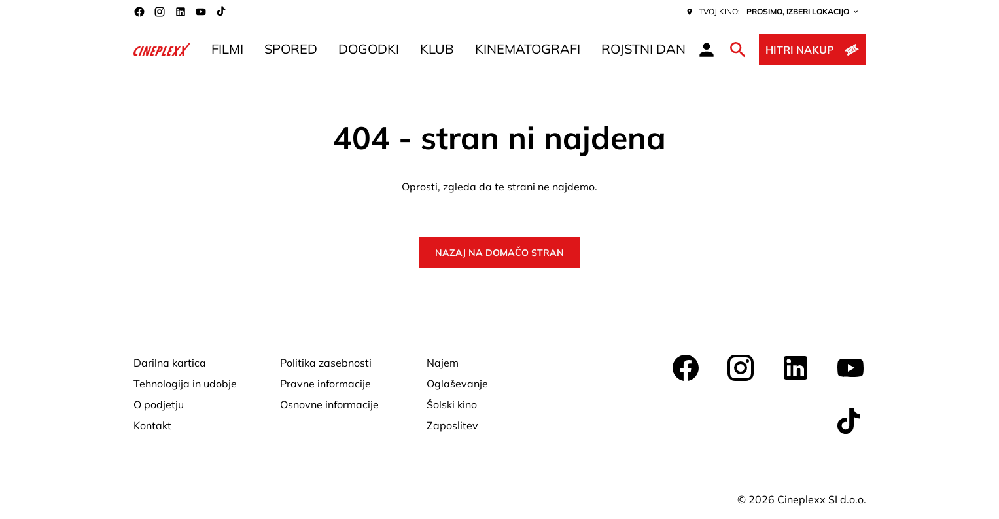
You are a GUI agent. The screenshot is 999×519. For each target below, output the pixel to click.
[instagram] (160, 12)
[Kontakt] (152, 425)
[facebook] (139, 12)
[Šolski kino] (452, 404)
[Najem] (443, 362)
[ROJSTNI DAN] (643, 50)
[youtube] (201, 12)
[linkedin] (180, 12)
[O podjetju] (158, 404)
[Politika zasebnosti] (326, 362)
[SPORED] (290, 50)
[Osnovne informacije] (329, 404)
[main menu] (448, 50)
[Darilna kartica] (169, 362)
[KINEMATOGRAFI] (527, 50)
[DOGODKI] (368, 50)
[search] (737, 49)
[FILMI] (227, 50)
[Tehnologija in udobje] (185, 383)
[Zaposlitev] (452, 425)
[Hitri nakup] (812, 49)
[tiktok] (222, 12)
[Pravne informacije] (325, 383)
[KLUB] (437, 50)
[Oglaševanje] (457, 383)
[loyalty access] (706, 49)
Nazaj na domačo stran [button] (499, 253)
